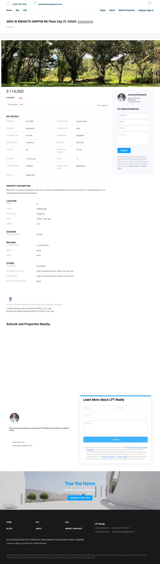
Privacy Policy (122, 457)
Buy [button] (17, 10)
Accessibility (79, 539)
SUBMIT (115, 439)
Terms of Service (108, 457)
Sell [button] (25, 10)
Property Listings (61, 539)
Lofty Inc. (18, 543)
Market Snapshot (127, 10)
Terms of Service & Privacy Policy (17, 539)
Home (9, 10)
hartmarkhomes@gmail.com (22, 446)
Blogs (102, 10)
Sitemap (71, 539)
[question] (132, 138)
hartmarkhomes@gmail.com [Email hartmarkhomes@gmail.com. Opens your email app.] (123, 532)
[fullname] (132, 115)
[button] (21, 522)
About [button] (112, 10)
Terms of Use (133, 166)
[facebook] (150, 4)
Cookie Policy (35, 539)
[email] (132, 121)
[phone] (132, 128)
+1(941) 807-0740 (134, 102)
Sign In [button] (150, 10)
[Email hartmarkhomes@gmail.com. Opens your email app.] (47, 4)
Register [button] (142, 10)
